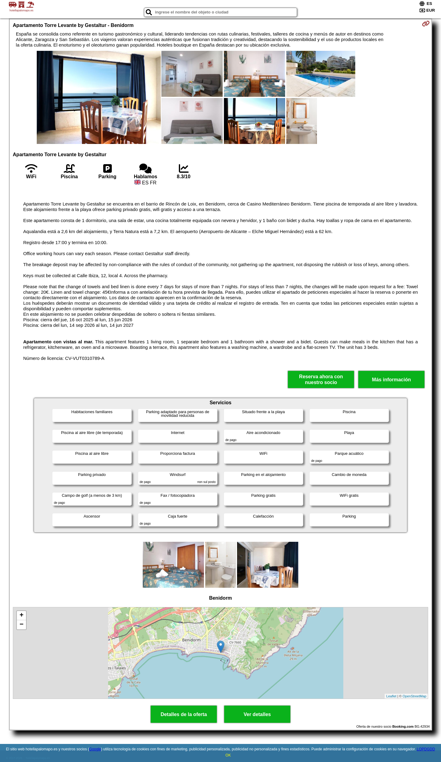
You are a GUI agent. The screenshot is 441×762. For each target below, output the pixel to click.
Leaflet (391, 696)
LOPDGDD (426, 749)
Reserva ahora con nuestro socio (321, 379)
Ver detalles (257, 714)
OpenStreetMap (415, 696)
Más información (391, 379)
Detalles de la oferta (183, 714)
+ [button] (22, 615)
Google (95, 749)
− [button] (22, 624)
